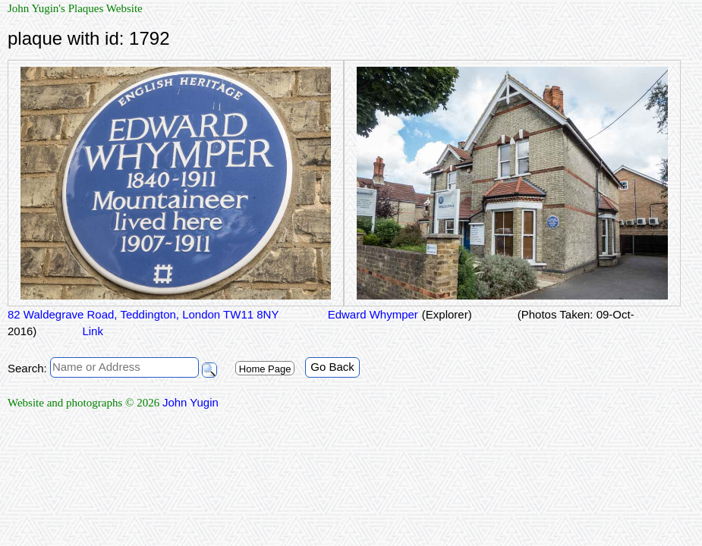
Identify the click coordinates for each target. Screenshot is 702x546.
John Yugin (190, 402)
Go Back (332, 366)
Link (92, 331)
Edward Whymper (370, 314)
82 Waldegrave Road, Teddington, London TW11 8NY (143, 314)
